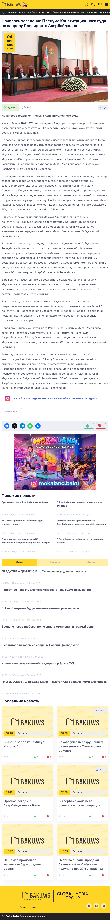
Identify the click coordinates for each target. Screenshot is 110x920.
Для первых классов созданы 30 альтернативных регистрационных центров (26, 541)
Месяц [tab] (90, 562)
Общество (10, 107)
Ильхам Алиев (11, 411)
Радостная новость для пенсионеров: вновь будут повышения (46, 589)
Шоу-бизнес (19, 656)
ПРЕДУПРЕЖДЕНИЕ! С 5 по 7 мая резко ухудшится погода (44, 571)
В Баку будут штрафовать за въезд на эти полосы (80, 541)
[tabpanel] (55, 632)
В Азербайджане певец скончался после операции (79, 504)
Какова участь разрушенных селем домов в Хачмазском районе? (81, 746)
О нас (23, 907)
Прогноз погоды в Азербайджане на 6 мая (25, 502)
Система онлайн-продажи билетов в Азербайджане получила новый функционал (81, 522)
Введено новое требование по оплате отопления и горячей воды (48, 626)
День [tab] (19, 562)
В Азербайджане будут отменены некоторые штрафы (40, 608)
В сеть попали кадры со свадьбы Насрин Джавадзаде (40, 645)
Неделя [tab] (55, 562)
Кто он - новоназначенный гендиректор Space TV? (38, 663)
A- (100, 107)
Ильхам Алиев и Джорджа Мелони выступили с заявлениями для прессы (54, 681)
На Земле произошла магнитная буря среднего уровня (22, 522)
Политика (17, 693)
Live (33, 907)
